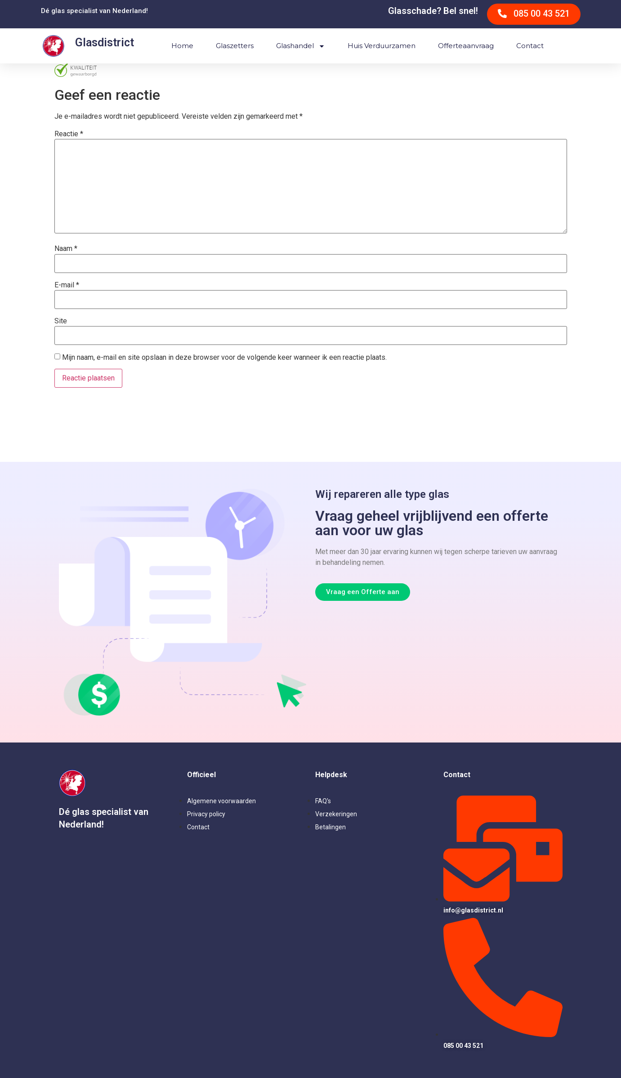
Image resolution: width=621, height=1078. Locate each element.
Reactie (68, 134)
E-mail (66, 285)
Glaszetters (235, 45)
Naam (65, 248)
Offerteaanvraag (466, 45)
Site (60, 321)
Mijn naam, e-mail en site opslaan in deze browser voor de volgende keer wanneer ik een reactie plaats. (224, 357)
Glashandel (300, 46)
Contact (530, 45)
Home (182, 45)
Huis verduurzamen (381, 45)
